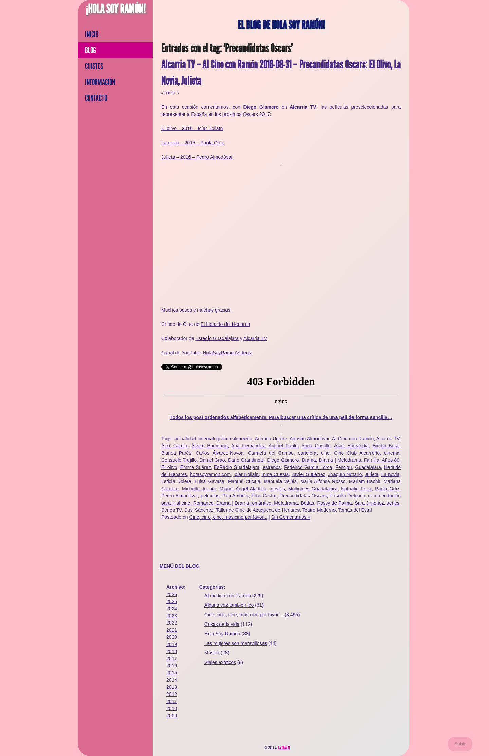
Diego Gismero (283, 460)
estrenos (271, 467)
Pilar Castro (264, 495)
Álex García (174, 446)
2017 (171, 658)
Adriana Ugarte (271, 438)
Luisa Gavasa (209, 481)
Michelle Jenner (199, 488)
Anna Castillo (315, 446)
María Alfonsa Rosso (323, 481)
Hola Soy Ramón (222, 633)
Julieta (371, 474)
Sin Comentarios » (290, 517)
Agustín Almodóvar (309, 438)
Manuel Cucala (244, 481)
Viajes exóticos (220, 662)
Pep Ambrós (235, 495)
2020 (171, 637)
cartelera (307, 453)
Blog (90, 50)
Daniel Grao (212, 460)
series (393, 503)
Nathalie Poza (356, 488)
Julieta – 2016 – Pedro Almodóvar (197, 157)
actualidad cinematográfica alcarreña (213, 438)
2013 (171, 687)
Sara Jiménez (369, 503)
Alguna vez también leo (229, 605)
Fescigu (343, 467)
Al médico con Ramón (227, 595)
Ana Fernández (248, 446)
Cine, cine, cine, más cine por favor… (244, 614)
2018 (171, 651)
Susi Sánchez (199, 510)
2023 (171, 615)
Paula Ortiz (387, 488)
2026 (171, 594)
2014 (171, 680)
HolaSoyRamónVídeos (227, 352)
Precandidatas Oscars (303, 495)
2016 (171, 665)
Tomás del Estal (355, 510)
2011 (171, 701)
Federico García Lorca (308, 467)
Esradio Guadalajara (217, 338)
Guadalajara (368, 467)
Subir (460, 743)
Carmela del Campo (271, 453)
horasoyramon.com (210, 474)
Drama (309, 460)
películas (210, 495)
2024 (171, 608)
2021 (171, 630)
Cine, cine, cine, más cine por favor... (228, 517)
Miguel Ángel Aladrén (242, 488)
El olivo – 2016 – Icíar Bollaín (192, 128)
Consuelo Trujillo (179, 460)
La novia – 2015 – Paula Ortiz (192, 142)
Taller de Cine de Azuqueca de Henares (258, 510)
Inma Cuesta (275, 474)
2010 (171, 708)
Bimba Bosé (386, 446)
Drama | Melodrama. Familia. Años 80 (359, 460)
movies (277, 488)
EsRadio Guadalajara (236, 467)
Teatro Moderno (319, 510)
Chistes (94, 66)
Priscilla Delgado (347, 495)
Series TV (171, 510)
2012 (171, 694)
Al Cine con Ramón (353, 438)
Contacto (96, 98)
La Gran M (284, 747)
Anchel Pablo (283, 446)
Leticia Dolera (176, 481)
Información (100, 82)
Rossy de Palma (334, 503)
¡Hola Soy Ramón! (116, 9)
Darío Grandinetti (246, 460)
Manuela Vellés (280, 481)
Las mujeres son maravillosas (235, 643)
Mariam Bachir (364, 481)
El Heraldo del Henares (225, 324)
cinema (391, 453)
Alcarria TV (255, 338)
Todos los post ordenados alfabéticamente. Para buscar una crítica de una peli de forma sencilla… (281, 417)
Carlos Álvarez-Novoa (219, 453)
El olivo (169, 467)
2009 (171, 715)
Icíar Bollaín (246, 474)
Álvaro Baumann (209, 446)
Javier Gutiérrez (308, 474)
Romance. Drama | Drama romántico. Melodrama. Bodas (253, 503)
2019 (171, 644)
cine (325, 453)
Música (211, 652)
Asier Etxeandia (351, 446)
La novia (390, 474)
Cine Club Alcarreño (357, 453)
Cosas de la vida (222, 624)
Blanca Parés (176, 453)
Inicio (91, 34)
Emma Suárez (195, 467)
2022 (171, 623)
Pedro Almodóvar (179, 495)
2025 (171, 601)
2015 (171, 672)
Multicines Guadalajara (313, 488)
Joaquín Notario (345, 474)
